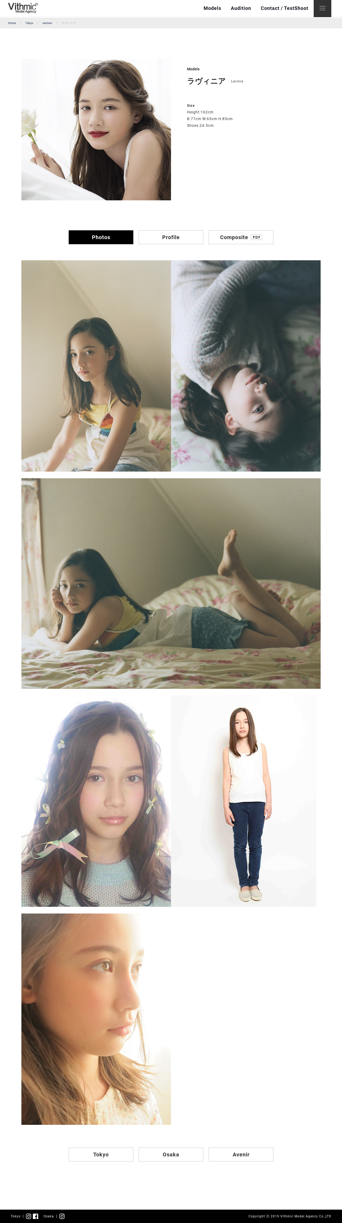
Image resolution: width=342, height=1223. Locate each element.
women (47, 23)
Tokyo (29, 23)
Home (12, 23)
